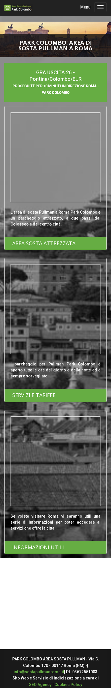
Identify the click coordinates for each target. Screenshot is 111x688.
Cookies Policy (68, 684)
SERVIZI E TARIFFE (34, 395)
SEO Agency (40, 684)
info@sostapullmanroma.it (39, 672)
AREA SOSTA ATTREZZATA (43, 243)
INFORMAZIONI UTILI (38, 547)
